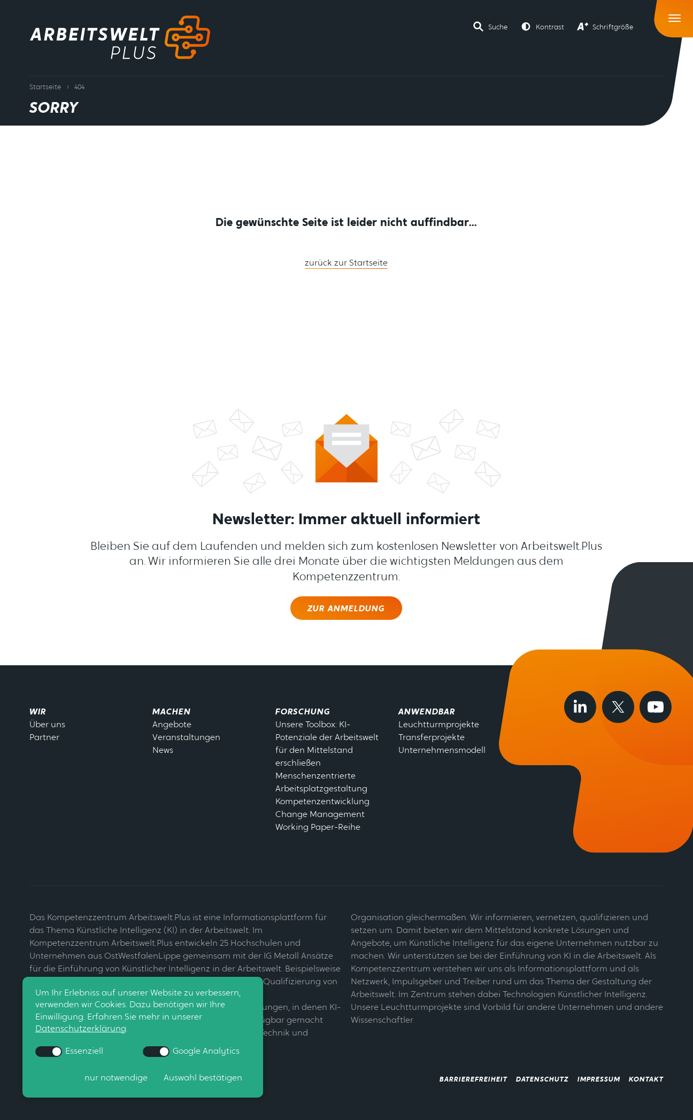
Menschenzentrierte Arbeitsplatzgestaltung (321, 783)
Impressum (599, 1079)
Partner (44, 738)
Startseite (45, 87)
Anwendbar (426, 712)
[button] (490, 26)
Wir (37, 712)
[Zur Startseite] (120, 37)
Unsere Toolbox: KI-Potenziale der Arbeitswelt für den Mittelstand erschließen (327, 744)
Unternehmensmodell (442, 750)
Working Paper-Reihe (317, 827)
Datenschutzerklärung (80, 1029)
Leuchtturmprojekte (438, 725)
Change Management (320, 815)
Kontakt (646, 1079)
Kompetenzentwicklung (322, 802)
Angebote (171, 725)
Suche (497, 27)
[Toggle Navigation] (675, 16)
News (162, 750)
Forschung (302, 712)
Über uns (47, 725)
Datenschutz (542, 1079)
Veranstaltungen (186, 738)
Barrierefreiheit (473, 1079)
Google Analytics (191, 1051)
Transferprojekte (431, 738)
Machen (171, 712)
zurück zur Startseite (346, 263)
